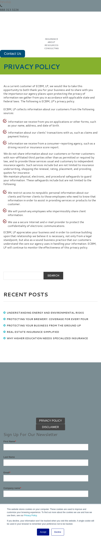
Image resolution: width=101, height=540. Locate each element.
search (53, 258)
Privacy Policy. (30, 515)
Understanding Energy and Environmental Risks (45, 295)
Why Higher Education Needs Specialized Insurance (47, 321)
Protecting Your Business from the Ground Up (44, 308)
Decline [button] (57, 532)
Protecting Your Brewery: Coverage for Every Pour (47, 302)
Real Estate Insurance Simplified (33, 314)
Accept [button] (43, 532)
